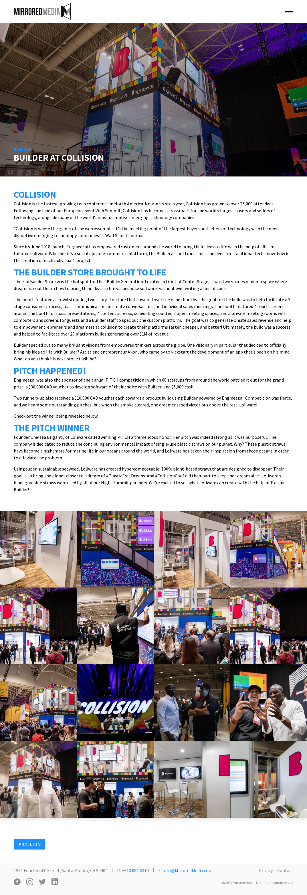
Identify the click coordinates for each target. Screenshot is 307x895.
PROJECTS (30, 844)
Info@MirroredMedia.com (188, 870)
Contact (285, 870)
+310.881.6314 (135, 870)
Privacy (266, 870)
